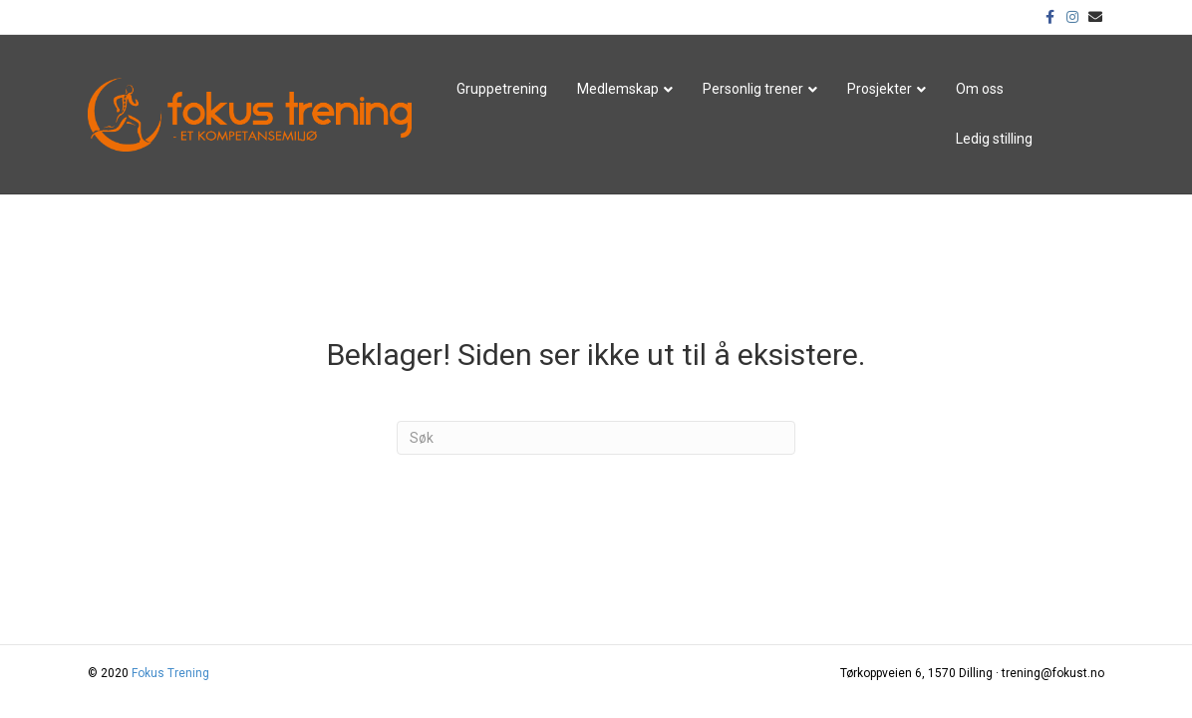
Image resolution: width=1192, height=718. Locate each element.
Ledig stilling (994, 139)
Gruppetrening (501, 89)
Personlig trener (753, 89)
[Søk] (596, 438)
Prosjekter (879, 89)
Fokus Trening (170, 673)
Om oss (980, 89)
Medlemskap (618, 89)
